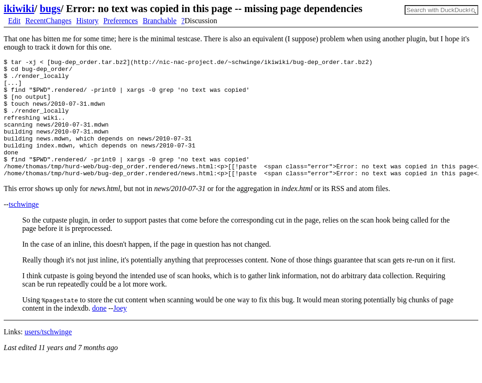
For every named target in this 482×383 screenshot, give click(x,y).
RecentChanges (48, 21)
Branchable (160, 21)
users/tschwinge (48, 355)
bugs (50, 8)
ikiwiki (19, 8)
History (87, 21)
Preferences (120, 21)
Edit (14, 21)
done (99, 332)
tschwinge (24, 228)
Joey (120, 332)
